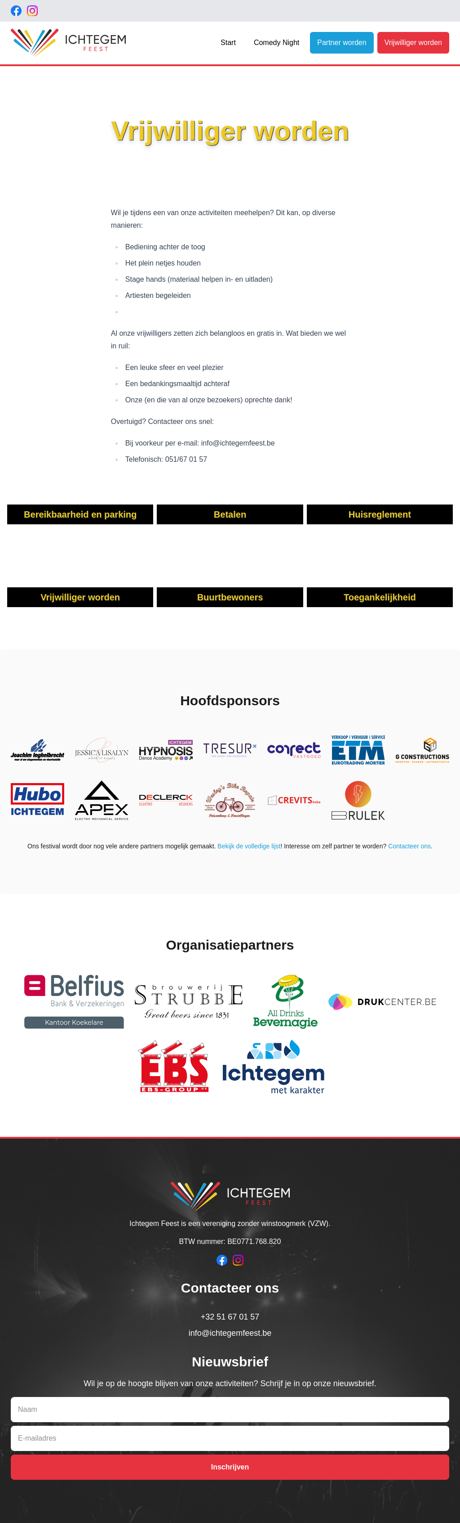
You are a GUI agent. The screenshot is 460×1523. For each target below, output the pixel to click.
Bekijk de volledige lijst (248, 846)
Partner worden (341, 42)
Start (228, 42)
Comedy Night (276, 42)
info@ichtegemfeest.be (230, 1333)
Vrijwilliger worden (413, 42)
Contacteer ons (409, 846)
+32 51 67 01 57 (230, 1316)
